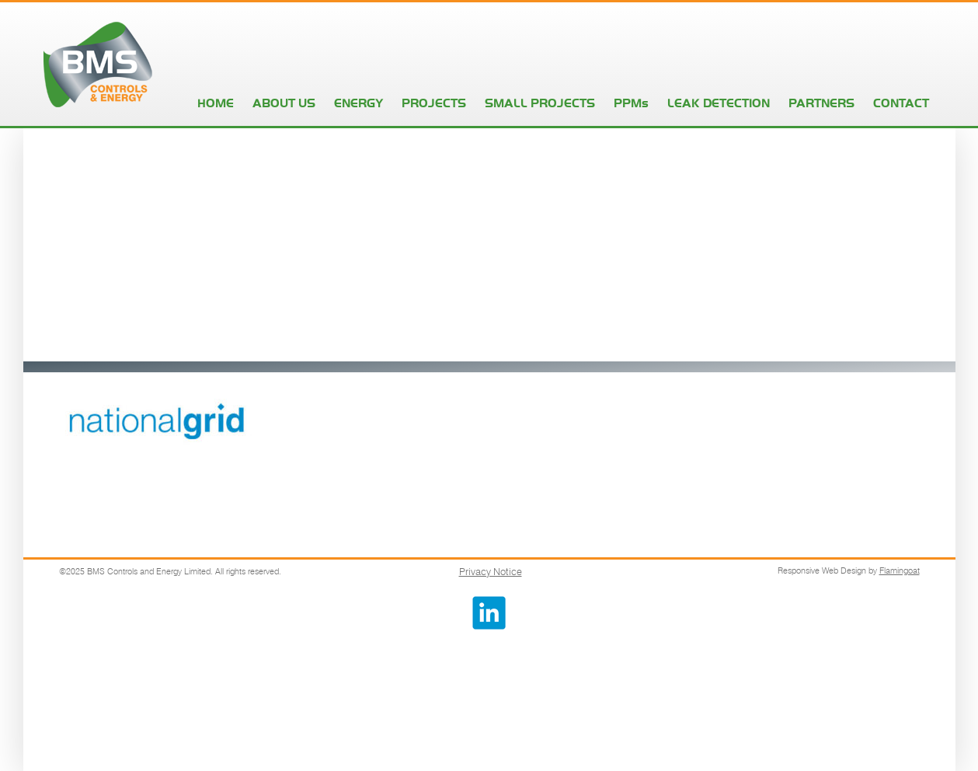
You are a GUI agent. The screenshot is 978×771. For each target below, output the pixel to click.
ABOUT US (283, 103)
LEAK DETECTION (718, 103)
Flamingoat (899, 570)
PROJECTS (434, 103)
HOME (215, 103)
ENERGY (358, 103)
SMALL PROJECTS (540, 103)
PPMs (631, 103)
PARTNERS (821, 103)
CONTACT (901, 103)
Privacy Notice (490, 571)
